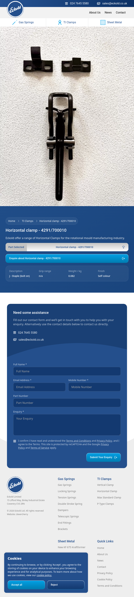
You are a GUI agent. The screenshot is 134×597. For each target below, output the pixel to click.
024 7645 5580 (77, 3)
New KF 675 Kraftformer (71, 547)
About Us (94, 12)
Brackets (63, 529)
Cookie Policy (104, 579)
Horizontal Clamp (107, 491)
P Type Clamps (105, 503)
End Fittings (64, 522)
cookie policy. (44, 575)
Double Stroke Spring (70, 503)
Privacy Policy (104, 440)
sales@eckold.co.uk (112, 3)
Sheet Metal (111, 22)
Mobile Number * (78, 380)
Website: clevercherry (17, 514)
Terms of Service (39, 447)
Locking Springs (67, 491)
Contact (121, 12)
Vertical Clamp (105, 484)
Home (11, 221)
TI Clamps (67, 22)
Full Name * (20, 364)
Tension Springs (67, 497)
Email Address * (22, 380)
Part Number (20, 396)
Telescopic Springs (68, 516)
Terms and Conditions (78, 440)
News (108, 12)
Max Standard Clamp (109, 497)
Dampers (63, 510)
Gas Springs (23, 22)
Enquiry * (18, 411)
